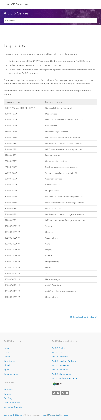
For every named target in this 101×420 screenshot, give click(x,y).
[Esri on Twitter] (54, 393)
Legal (66, 415)
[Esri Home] (57, 384)
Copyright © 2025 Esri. (13, 415)
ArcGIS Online (58, 348)
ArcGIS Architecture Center (65, 378)
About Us (8, 389)
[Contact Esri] (67, 393)
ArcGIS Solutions (60, 369)
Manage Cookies (55, 415)
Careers (7, 394)
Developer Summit (13, 407)
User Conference (12, 402)
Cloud (7, 365)
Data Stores (9, 361)
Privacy (44, 415)
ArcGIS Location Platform (64, 361)
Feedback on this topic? (85, 317)
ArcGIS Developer (60, 365)
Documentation (11, 374)
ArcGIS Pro (57, 352)
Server (7, 356)
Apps (6, 369)
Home (6, 348)
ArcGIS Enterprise (17, 4)
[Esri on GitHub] (63, 393)
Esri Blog (8, 398)
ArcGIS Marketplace (61, 374)
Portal (6, 352)
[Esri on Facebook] (58, 393)
